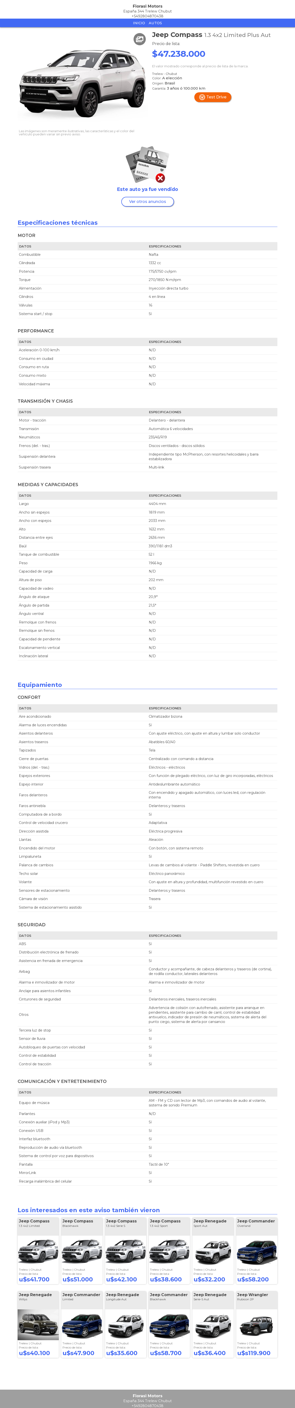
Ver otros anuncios (147, 201)
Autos (155, 23)
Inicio (139, 23)
